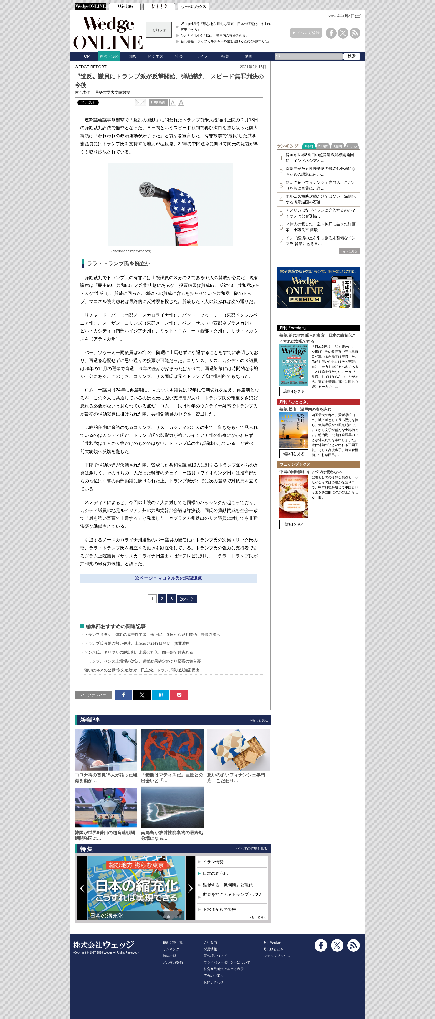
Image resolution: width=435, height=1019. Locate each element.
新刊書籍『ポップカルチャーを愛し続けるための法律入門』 (225, 41)
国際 (132, 56)
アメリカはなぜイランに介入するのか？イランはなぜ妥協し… (321, 213)
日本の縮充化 (106, 916)
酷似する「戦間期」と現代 (228, 885)
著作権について (215, 956)
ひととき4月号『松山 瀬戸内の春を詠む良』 (215, 35)
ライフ (202, 56)
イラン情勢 (213, 861)
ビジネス (155, 56)
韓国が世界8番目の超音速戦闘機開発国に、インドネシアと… (320, 157)
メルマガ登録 (308, 32)
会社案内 (210, 942)
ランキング (171, 949)
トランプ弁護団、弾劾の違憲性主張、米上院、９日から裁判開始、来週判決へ (152, 634)
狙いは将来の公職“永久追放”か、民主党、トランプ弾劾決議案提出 (145, 670)
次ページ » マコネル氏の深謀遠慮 (168, 578)
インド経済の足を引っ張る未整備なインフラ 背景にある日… (321, 241)
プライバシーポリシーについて (227, 962)
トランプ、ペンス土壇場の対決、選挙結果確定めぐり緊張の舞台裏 (142, 661)
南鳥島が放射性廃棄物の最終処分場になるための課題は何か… (321, 171)
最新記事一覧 (173, 942)
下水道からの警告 (219, 909)
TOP (86, 56)
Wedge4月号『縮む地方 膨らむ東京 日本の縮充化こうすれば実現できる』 (227, 26)
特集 (225, 56)
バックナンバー (93, 695)
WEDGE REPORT (91, 67)
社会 (179, 56)
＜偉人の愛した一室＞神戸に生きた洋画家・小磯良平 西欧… (321, 227)
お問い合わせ (214, 982)
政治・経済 (109, 56)
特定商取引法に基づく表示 (224, 969)
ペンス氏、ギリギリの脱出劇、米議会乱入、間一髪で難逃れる (140, 652)
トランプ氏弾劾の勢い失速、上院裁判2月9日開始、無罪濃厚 (137, 643)
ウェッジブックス (277, 956)
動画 (248, 56)
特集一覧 (169, 956)
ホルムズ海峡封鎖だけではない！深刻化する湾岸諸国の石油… (321, 199)
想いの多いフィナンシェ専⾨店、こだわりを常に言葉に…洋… (321, 185)
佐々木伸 (104, 92)
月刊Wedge (272, 942)
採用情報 (210, 949)
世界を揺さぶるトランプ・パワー (232, 897)
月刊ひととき (274, 949)
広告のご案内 (214, 976)
